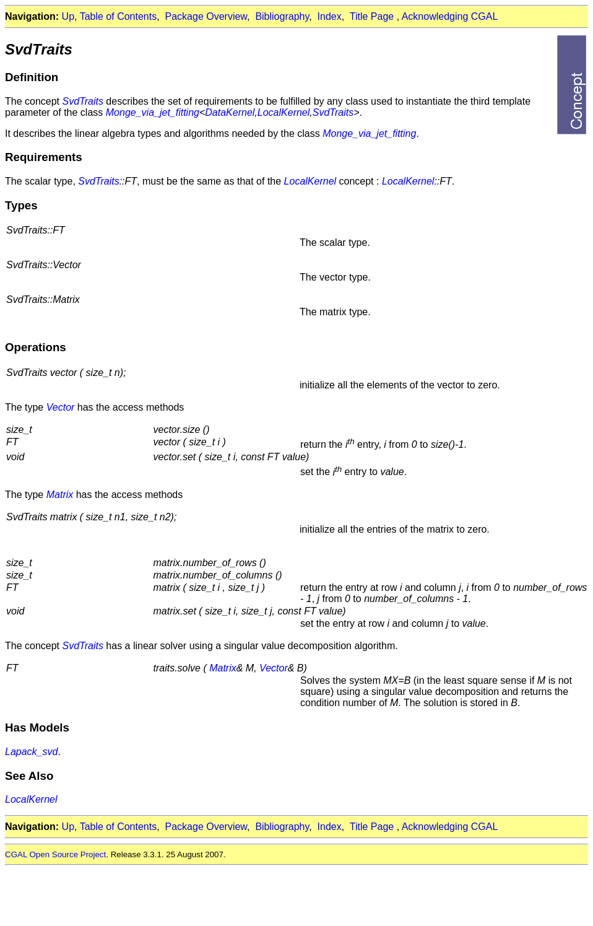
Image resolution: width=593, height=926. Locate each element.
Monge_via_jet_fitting (152, 112)
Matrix (60, 494)
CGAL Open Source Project (55, 854)
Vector (60, 407)
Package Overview (206, 16)
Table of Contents (118, 16)
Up (68, 16)
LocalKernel (284, 112)
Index (330, 16)
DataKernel (229, 112)
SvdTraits (83, 101)
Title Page (372, 16)
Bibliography (282, 16)
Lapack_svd (31, 751)
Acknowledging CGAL (450, 16)
